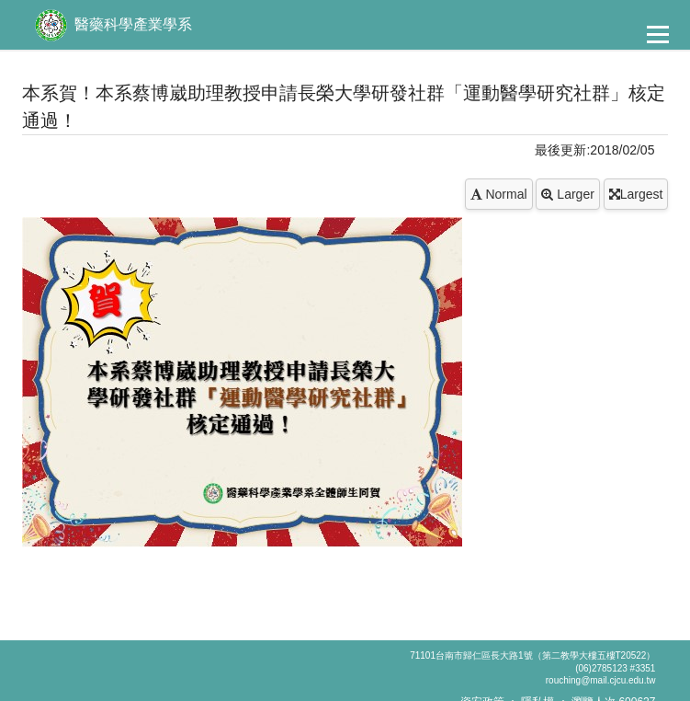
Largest (636, 194)
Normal (498, 194)
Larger (567, 194)
